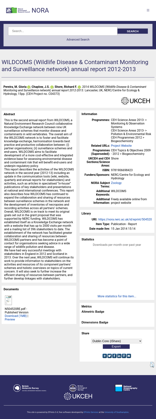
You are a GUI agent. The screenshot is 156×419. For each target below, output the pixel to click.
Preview (10, 319)
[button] (152, 365)
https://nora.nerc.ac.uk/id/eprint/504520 (125, 219)
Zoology (116, 183)
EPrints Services (91, 412)
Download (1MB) (16, 316)
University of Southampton (116, 412)
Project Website (121, 145)
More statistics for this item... (117, 296)
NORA (40, 10)
